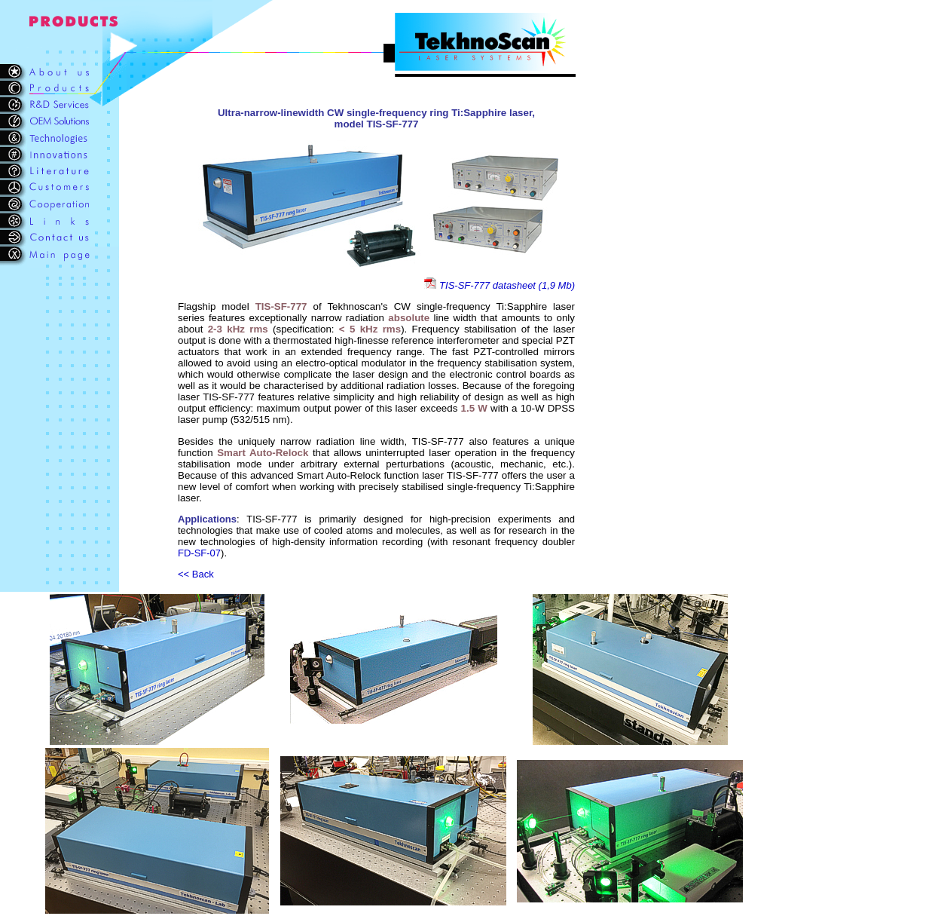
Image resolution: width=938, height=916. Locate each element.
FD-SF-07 (199, 553)
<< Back (196, 574)
